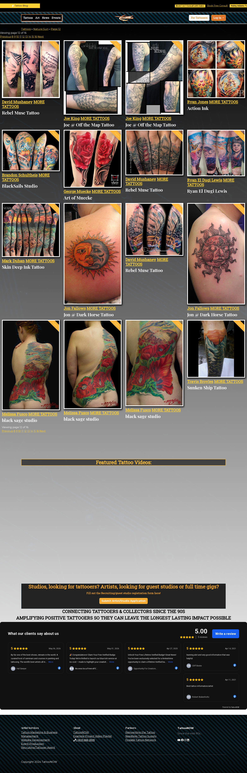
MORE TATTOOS (95, 118)
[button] (199, 18)
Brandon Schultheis (20, 175)
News (45, 17)
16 (36, 36)
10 (17, 36)
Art (37, 17)
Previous (5, 36)
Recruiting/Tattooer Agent (38, 747)
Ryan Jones (197, 101)
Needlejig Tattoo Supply (141, 736)
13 (26, 36)
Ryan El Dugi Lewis (204, 180)
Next (41, 36)
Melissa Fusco (14, 414)
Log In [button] (217, 17)
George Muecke (77, 191)
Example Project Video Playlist (92, 736)
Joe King (72, 118)
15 (33, 36)
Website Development (35, 739)
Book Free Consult (223, 5)
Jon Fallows (75, 308)
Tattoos (28, 17)
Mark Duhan (13, 260)
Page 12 (56, 29)
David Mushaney (17, 101)
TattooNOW (81, 732)
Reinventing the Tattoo (140, 732)
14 (29, 36)
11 (20, 36)
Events (56, 17)
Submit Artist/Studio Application (123, 600)
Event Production (32, 743)
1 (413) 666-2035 (84, 740)
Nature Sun (40, 29)
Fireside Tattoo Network (140, 739)
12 (23, 36)
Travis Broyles (200, 381)
